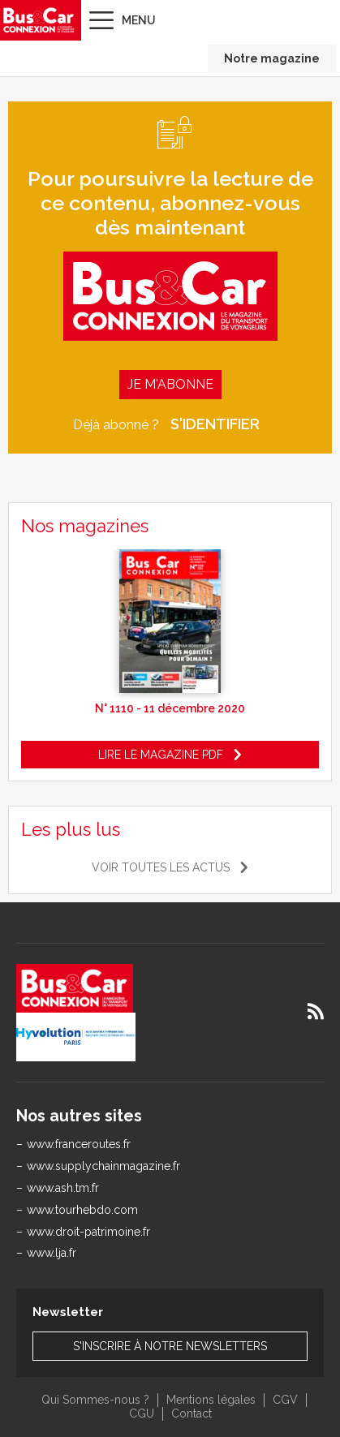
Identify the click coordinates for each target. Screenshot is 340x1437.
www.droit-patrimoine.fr (88, 1231)
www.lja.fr (51, 1252)
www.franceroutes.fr (79, 1144)
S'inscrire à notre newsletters (170, 1346)
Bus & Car (39, 20)
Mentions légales (211, 1399)
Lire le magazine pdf (160, 754)
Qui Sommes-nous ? (95, 1399)
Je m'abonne (170, 384)
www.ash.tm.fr (63, 1187)
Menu (139, 20)
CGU (141, 1413)
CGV (285, 1399)
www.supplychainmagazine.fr (103, 1165)
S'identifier (215, 424)
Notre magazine (272, 58)
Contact (191, 1413)
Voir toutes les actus (161, 867)
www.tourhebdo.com (82, 1209)
